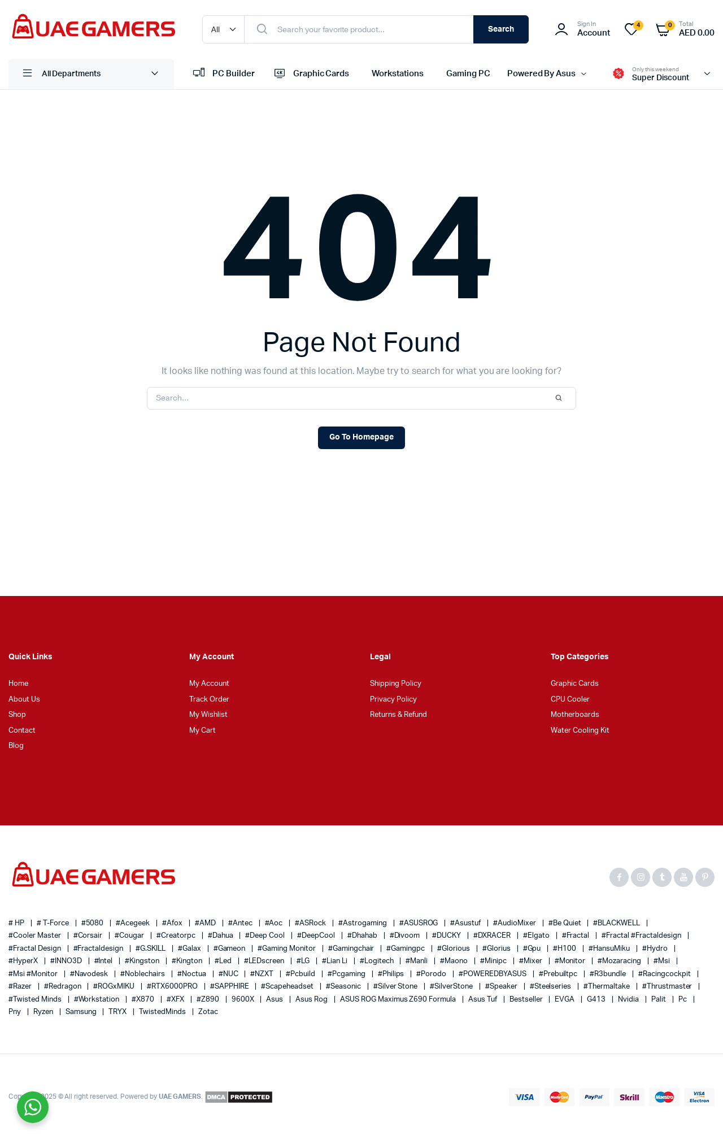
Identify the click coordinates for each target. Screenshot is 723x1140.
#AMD (206, 923)
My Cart (202, 730)
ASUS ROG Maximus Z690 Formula (399, 999)
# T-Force (54, 923)
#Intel (104, 961)
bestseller (527, 999)
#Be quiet (565, 923)
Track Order (209, 699)
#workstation (97, 999)
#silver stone (396, 986)
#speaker (502, 986)
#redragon (63, 986)
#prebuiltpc (559, 974)
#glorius (497, 948)
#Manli (417, 961)
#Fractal (576, 935)
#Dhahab (363, 935)
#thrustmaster (668, 986)
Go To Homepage (361, 437)
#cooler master (35, 935)
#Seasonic (344, 986)
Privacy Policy (393, 699)
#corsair (88, 935)
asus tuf (483, 999)
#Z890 (209, 999)
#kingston (143, 961)
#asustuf (466, 923)
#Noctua (192, 974)
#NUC (229, 974)
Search (501, 29)
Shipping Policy (395, 684)
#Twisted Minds (35, 999)
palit (659, 999)
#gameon (230, 948)
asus (275, 999)
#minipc (494, 961)
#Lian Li (335, 961)
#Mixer (531, 961)
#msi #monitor (33, 974)
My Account (209, 684)
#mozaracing (620, 961)
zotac (208, 1012)
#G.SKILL (151, 948)
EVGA (565, 999)
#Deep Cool (265, 935)
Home (18, 684)
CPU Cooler (570, 699)
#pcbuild (301, 974)
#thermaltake (607, 986)
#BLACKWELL (617, 923)
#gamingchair (352, 948)
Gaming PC (468, 73)
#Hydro (655, 948)
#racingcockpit (665, 974)
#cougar (130, 935)
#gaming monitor (287, 948)
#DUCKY (447, 935)
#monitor (571, 961)
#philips (392, 974)
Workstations (398, 73)
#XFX (176, 999)
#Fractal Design (35, 948)
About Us (24, 699)
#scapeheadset (288, 986)
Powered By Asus (541, 73)
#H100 (565, 948)
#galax (190, 948)
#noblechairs (143, 974)
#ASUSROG (419, 923)
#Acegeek (133, 923)
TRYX (118, 1012)
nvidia (629, 999)
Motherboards (575, 715)
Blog (16, 746)
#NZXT (262, 974)
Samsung (82, 1012)
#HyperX (24, 961)
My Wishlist (208, 715)
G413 (597, 999)
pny (15, 1012)
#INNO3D (67, 961)
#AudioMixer (515, 923)
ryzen (44, 1012)
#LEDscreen (265, 961)
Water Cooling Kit (580, 730)
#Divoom (406, 935)
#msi (663, 961)
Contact (22, 730)
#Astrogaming (363, 923)
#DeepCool (317, 935)
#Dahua (221, 935)
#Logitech (377, 961)
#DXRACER (492, 935)
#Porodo (432, 974)
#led (224, 961)
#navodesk (90, 974)
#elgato (537, 935)
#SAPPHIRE (230, 986)
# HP (17, 923)
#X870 (144, 999)
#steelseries (551, 986)
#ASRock (311, 923)
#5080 (93, 923)
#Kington (188, 961)
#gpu (533, 948)
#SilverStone (452, 986)
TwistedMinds (163, 1012)
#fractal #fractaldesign (642, 935)
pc (683, 999)
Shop (17, 715)
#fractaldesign (99, 948)
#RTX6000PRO (173, 986)
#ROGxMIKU (114, 986)
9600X (244, 999)
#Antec (241, 923)
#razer (20, 986)
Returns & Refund (398, 715)
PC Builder (223, 74)
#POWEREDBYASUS (493, 974)
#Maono (454, 961)
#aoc (275, 923)
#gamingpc (406, 948)
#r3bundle (609, 974)
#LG (304, 961)
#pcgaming (347, 974)
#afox (173, 923)
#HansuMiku (610, 948)
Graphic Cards (311, 74)
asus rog (312, 999)
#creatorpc (176, 935)
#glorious (454, 948)
